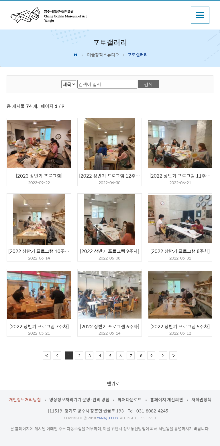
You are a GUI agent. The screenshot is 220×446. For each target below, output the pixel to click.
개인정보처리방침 (25, 399)
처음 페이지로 (47, 355)
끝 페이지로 (173, 355)
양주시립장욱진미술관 (49, 15)
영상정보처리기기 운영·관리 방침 (79, 399)
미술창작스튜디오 (103, 55)
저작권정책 (201, 399)
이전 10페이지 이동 (57, 355)
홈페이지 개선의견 (166, 399)
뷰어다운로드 (130, 399)
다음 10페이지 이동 (163, 355)
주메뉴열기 (200, 15)
